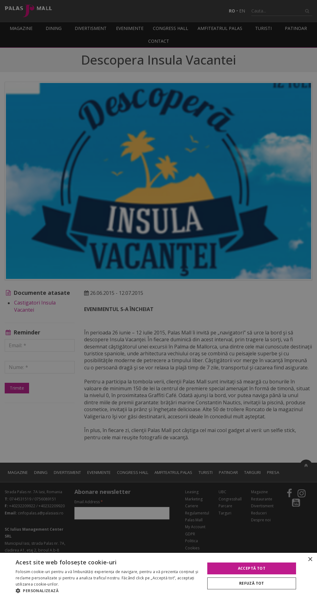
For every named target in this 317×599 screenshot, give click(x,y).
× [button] (310, 559)
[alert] (158, 299)
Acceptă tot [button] (251, 568)
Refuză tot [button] (251, 583)
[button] (107, 590)
